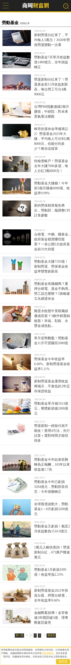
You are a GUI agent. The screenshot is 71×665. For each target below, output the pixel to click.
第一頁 (19, 635)
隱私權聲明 (48, 653)
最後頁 (51, 635)
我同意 (63, 661)
